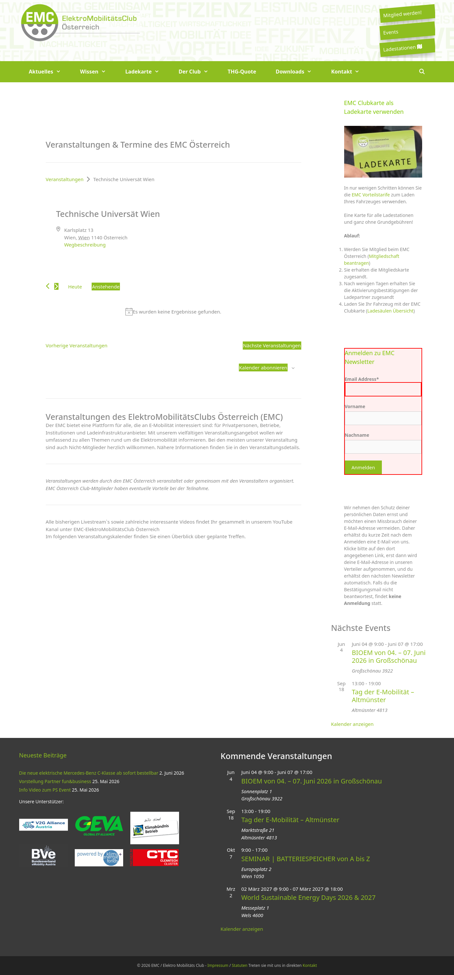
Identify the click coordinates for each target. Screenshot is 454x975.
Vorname (355, 406)
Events (390, 32)
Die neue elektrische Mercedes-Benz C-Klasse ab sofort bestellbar (88, 773)
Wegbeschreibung (85, 244)
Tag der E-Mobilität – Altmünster (383, 696)
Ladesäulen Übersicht (390, 311)
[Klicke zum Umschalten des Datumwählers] (106, 287)
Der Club (198, 71)
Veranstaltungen (65, 179)
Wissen (97, 71)
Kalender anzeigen (352, 724)
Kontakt (350, 71)
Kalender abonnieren (263, 367)
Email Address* (383, 386)
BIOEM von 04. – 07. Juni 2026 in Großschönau (389, 656)
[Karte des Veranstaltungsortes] (237, 233)
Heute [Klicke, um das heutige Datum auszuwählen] (75, 286)
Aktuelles (50, 71)
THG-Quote (241, 71)
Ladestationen (402, 48)
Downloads (298, 71)
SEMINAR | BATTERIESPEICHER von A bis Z (305, 858)
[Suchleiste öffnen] (422, 71)
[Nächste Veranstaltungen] (56, 286)
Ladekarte (147, 71)
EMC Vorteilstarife (371, 195)
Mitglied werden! (402, 14)
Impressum (217, 965)
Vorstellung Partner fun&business (55, 781)
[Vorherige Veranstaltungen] (47, 286)
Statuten (239, 965)
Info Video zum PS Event (45, 790)
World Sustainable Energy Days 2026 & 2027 (308, 897)
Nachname (357, 435)
